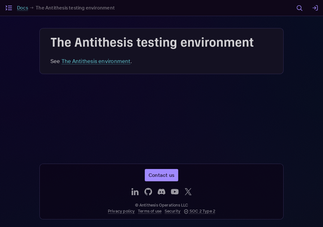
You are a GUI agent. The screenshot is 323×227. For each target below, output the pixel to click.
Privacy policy (121, 210)
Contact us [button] (161, 175)
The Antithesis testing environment (75, 8)
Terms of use (150, 210)
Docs (22, 8)
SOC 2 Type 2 (199, 210)
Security (172, 210)
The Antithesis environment (96, 61)
